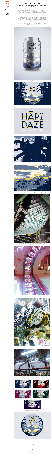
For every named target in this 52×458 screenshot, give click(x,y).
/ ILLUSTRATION (7, 14)
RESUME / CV (7, 18)
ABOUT (7, 12)
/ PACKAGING (7, 13)
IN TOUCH (35, 451)
